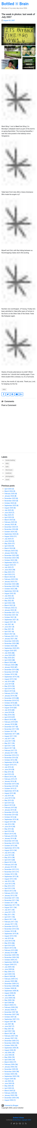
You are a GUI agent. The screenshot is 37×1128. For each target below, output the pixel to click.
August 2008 (10, 993)
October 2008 (10, 988)
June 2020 (9, 655)
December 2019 (11, 670)
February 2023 (11, 579)
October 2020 (10, 646)
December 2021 (11, 612)
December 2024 (11, 527)
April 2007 (9, 1031)
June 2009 (9, 969)
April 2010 (9, 945)
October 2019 (10, 674)
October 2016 (10, 760)
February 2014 (10, 836)
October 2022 (10, 589)
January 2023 (10, 582)
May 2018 (9, 715)
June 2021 (9, 627)
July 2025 (9, 510)
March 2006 (10, 1062)
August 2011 (10, 907)
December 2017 (11, 727)
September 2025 (11, 505)
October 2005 (10, 1074)
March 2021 (9, 634)
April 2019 (9, 689)
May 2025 (9, 515)
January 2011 (10, 924)
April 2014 (9, 831)
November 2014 (11, 815)
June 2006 (9, 1055)
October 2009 (10, 960)
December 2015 (11, 784)
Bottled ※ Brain (15, 3)
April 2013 (9, 860)
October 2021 (10, 617)
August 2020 (10, 651)
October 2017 (10, 731)
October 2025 (10, 503)
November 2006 (11, 1043)
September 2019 (11, 677)
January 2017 (10, 753)
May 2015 (9, 800)
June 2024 (9, 541)
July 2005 (9, 1081)
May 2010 (9, 943)
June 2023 (9, 570)
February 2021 (11, 636)
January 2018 (10, 724)
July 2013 (9, 853)
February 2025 (10, 522)
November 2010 (11, 929)
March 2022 (9, 605)
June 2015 (9, 798)
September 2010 (11, 934)
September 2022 (11, 591)
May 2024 (9, 543)
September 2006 (11, 1048)
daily (4, 389)
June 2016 (9, 769)
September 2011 (11, 905)
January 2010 (10, 953)
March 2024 (9, 548)
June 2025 (9, 513)
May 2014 (9, 829)
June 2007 (9, 1026)
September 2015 (11, 791)
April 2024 (9, 546)
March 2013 (10, 862)
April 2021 (9, 631)
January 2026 (10, 496)
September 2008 (11, 991)
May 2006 (9, 1057)
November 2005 (11, 1072)
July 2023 (9, 567)
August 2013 (10, 850)
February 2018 (11, 722)
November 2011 (11, 900)
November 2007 (11, 1014)
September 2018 (11, 705)
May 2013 (9, 857)
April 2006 (9, 1060)
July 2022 (9, 596)
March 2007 (9, 1033)
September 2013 (11, 848)
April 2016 (9, 774)
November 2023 (11, 558)
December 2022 (11, 584)
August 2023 (10, 565)
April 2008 (9, 1003)
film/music (9, 470)
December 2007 (11, 1012)
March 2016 (10, 777)
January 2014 (10, 838)
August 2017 (10, 736)
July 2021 (9, 624)
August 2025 (10, 508)
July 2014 (9, 824)
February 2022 (10, 608)
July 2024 (9, 539)
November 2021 (11, 615)
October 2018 (10, 703)
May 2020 (9, 658)
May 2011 (9, 915)
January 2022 (10, 610)
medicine (8, 473)
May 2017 (9, 743)
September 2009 (11, 962)
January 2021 (10, 639)
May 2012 (9, 886)
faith (7, 467)
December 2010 (11, 926)
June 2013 (9, 855)
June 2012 (9, 884)
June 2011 (9, 912)
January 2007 (10, 1038)
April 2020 (9, 660)
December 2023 (11, 555)
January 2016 (10, 781)
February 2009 (11, 979)
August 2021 (10, 622)
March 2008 (10, 1005)
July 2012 (9, 881)
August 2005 (10, 1079)
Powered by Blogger (11, 1105)
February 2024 (11, 551)
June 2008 (9, 998)
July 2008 (9, 995)
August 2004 (10, 1100)
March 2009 (9, 976)
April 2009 (9, 974)
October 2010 (10, 931)
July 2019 (9, 681)
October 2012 (10, 874)
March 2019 (9, 691)
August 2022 (10, 593)
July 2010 (9, 938)
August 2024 (10, 536)
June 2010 (9, 941)
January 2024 (10, 553)
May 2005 (9, 1086)
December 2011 (11, 898)
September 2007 (11, 1019)
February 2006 (11, 1064)
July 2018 (9, 710)
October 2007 (10, 1017)
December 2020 (11, 641)
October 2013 (10, 846)
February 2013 (10, 865)
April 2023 (9, 574)
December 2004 (11, 1098)
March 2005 (9, 1091)
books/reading (10, 460)
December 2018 (11, 698)
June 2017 (9, 741)
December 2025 (11, 498)
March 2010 (10, 948)
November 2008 (11, 986)
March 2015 (9, 805)
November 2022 (11, 586)
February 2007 (11, 1036)
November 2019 (11, 672)
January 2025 (10, 524)
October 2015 (10, 788)
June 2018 (9, 712)
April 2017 (9, 746)
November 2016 (11, 758)
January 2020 (10, 667)
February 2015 (10, 807)
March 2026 (9, 491)
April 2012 (9, 888)
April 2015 (9, 803)
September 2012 (11, 876)
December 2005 (11, 1069)
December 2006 (11, 1041)
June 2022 (9, 598)
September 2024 (11, 534)
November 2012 (11, 872)
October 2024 (10, 532)
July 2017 (9, 739)
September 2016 (11, 762)
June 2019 (9, 684)
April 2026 (9, 489)
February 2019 (11, 693)
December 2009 (11, 955)
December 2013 (11, 841)
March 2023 (9, 577)
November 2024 (11, 529)
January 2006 (10, 1067)
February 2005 (10, 1093)
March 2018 (10, 719)
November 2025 (11, 501)
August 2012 (10, 879)
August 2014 (10, 822)
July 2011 (9, 910)
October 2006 (10, 1045)
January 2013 (10, 867)
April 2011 (9, 917)
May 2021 (9, 629)
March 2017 (9, 748)
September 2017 (11, 734)
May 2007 (9, 1029)
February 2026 (10, 494)
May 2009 (9, 972)
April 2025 (9, 517)
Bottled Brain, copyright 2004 (22, 1120)
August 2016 (10, 765)
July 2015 (9, 796)
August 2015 (10, 793)
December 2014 (11, 812)
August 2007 (10, 1022)
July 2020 (9, 653)
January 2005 (10, 1095)
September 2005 (11, 1076)
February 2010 (11, 950)
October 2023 (10, 560)
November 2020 (11, 643)
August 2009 (10, 964)
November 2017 (11, 729)
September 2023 (11, 563)
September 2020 (11, 648)
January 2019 (10, 696)
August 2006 (10, 1050)
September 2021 (11, 620)
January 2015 (10, 810)
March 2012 (10, 891)
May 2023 (9, 572)
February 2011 (11, 922)
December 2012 (11, 869)
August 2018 (10, 708)
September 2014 (11, 819)
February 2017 (10, 750)
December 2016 (11, 755)
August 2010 (10, 936)
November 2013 (11, 843)
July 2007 (9, 1024)
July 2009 (9, 967)
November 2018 (11, 700)
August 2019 (10, 679)
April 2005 (9, 1088)
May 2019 (9, 686)
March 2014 (10, 834)
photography (10, 476)
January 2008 (10, 1010)
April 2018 (9, 717)
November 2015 (11, 786)
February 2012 (11, 893)
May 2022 (9, 601)
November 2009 (11, 957)
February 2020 (11, 665)
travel (7, 479)
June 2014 (9, 827)
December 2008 (11, 983)
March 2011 (10, 919)
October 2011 (10, 903)
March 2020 (10, 662)
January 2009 (10, 981)
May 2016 (9, 772)
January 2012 (10, 895)
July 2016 (9, 767)
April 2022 (9, 603)
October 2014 (10, 817)
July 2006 (9, 1052)
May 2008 (9, 1000)
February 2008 (11, 1007)
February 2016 (10, 779)
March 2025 (9, 520)
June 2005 (9, 1083)
